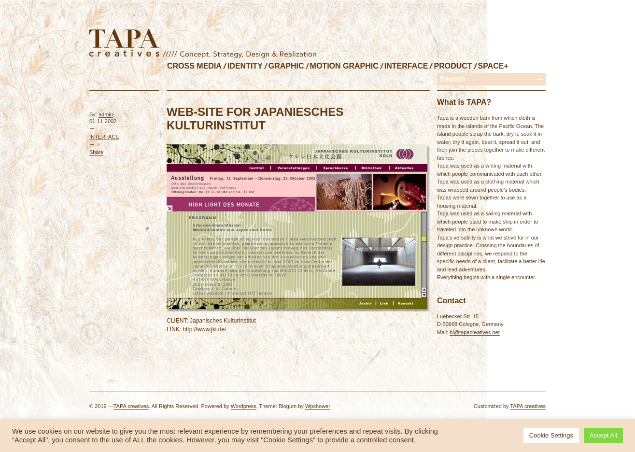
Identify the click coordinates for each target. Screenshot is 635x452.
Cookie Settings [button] (551, 435)
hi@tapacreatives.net (475, 332)
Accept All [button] (603, 435)
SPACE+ (493, 66)
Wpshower (317, 406)
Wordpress (243, 406)
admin (106, 114)
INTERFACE (406, 66)
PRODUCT (453, 66)
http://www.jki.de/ (204, 329)
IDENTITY (245, 66)
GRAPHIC (286, 66)
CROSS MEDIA (194, 66)
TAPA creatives (131, 406)
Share (96, 152)
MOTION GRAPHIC (344, 66)
